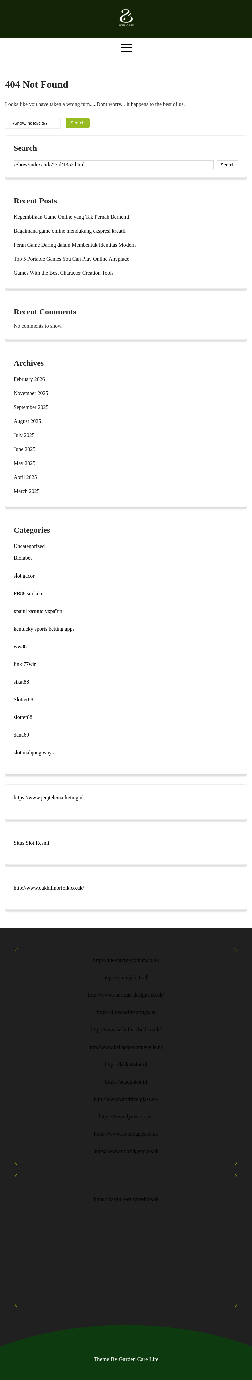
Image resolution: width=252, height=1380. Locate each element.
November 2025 (31, 393)
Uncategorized (29, 546)
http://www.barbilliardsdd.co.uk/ (126, 1029)
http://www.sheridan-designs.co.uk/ (126, 995)
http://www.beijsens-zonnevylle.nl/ (126, 1047)
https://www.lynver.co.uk (126, 1116)
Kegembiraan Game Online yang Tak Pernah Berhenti (71, 217)
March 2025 (27, 491)
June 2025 (24, 449)
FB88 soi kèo (28, 593)
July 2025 (24, 435)
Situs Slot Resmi (31, 843)
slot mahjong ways (34, 752)
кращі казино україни (38, 611)
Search (25, 148)
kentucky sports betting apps (44, 629)
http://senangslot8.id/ (126, 977)
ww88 (20, 646)
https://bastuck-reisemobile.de (126, 1199)
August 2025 (27, 421)
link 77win (25, 664)
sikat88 (21, 682)
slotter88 (23, 717)
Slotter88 (23, 699)
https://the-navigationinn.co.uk (126, 960)
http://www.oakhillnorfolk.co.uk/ (49, 888)
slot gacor (24, 576)
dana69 (21, 735)
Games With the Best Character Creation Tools (64, 273)
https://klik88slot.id (126, 1064)
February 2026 (29, 379)
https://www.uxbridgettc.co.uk (125, 1151)
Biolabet (23, 558)
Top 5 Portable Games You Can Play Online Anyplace (71, 259)
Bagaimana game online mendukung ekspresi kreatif (70, 231)
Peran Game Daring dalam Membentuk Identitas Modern (75, 245)
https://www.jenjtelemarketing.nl (49, 797)
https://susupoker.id (126, 1082)
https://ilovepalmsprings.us (126, 1012)
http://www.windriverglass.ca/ (126, 1099)
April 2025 (25, 477)
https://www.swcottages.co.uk (126, 1134)
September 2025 (31, 407)
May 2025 (24, 463)
